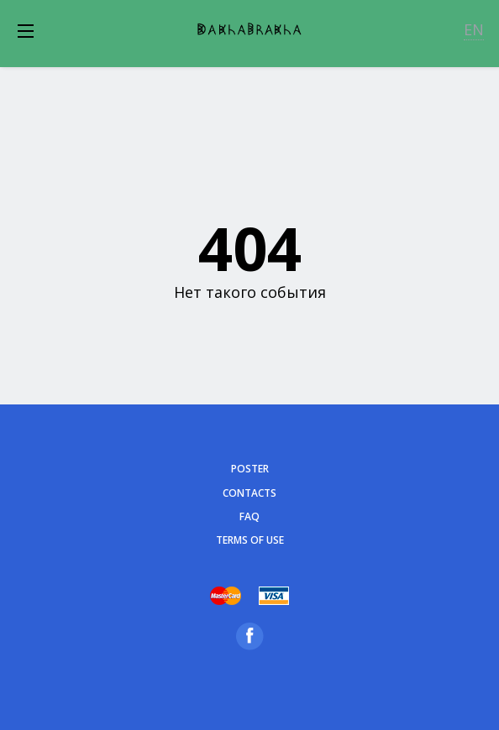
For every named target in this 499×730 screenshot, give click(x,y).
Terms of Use (250, 540)
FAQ (249, 516)
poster (250, 468)
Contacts (249, 493)
